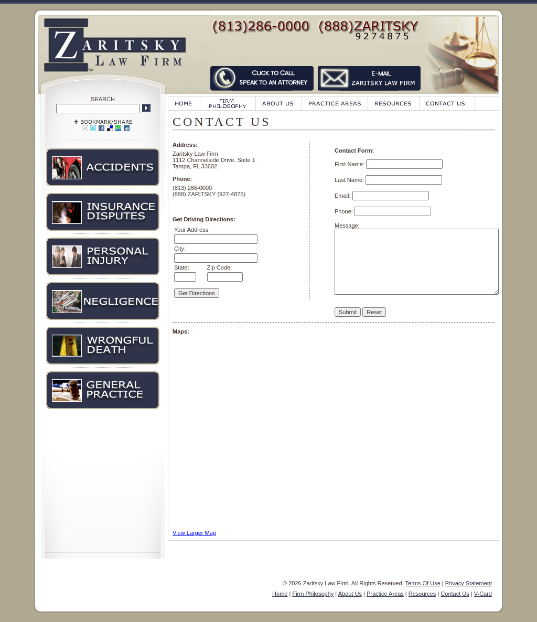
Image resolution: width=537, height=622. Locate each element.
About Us (350, 594)
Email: (343, 195)
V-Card (483, 594)
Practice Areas (385, 594)
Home (279, 594)
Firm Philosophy (313, 594)
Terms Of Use (423, 583)
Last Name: (350, 180)
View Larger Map (194, 533)
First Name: (350, 164)
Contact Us (455, 594)
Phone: (345, 211)
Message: (347, 225)
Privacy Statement (468, 583)
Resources (422, 594)
